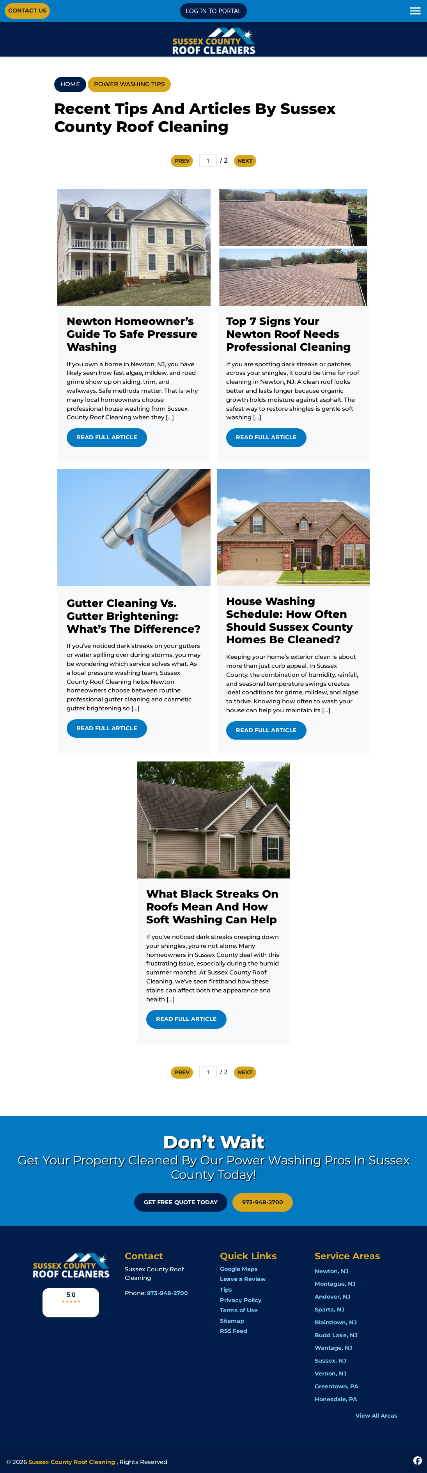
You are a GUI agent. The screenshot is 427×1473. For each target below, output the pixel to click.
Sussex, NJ (330, 1360)
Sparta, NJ (330, 1309)
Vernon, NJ (331, 1373)
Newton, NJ (332, 1271)
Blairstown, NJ (336, 1322)
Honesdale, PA (336, 1399)
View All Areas (376, 1415)
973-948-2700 (262, 1202)
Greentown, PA (336, 1386)
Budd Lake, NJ (336, 1335)
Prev (182, 160)
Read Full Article (106, 437)
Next (245, 160)
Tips (226, 1289)
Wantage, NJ (334, 1347)
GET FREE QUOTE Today (181, 1202)
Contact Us (27, 10)
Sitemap (232, 1320)
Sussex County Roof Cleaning (71, 1462)
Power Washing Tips (129, 84)
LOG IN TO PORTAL (213, 11)
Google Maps (239, 1268)
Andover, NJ (333, 1296)
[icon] (417, 1460)
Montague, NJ (335, 1283)
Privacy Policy (241, 1300)
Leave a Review (243, 1279)
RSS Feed (233, 1331)
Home (70, 84)
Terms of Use (239, 1310)
